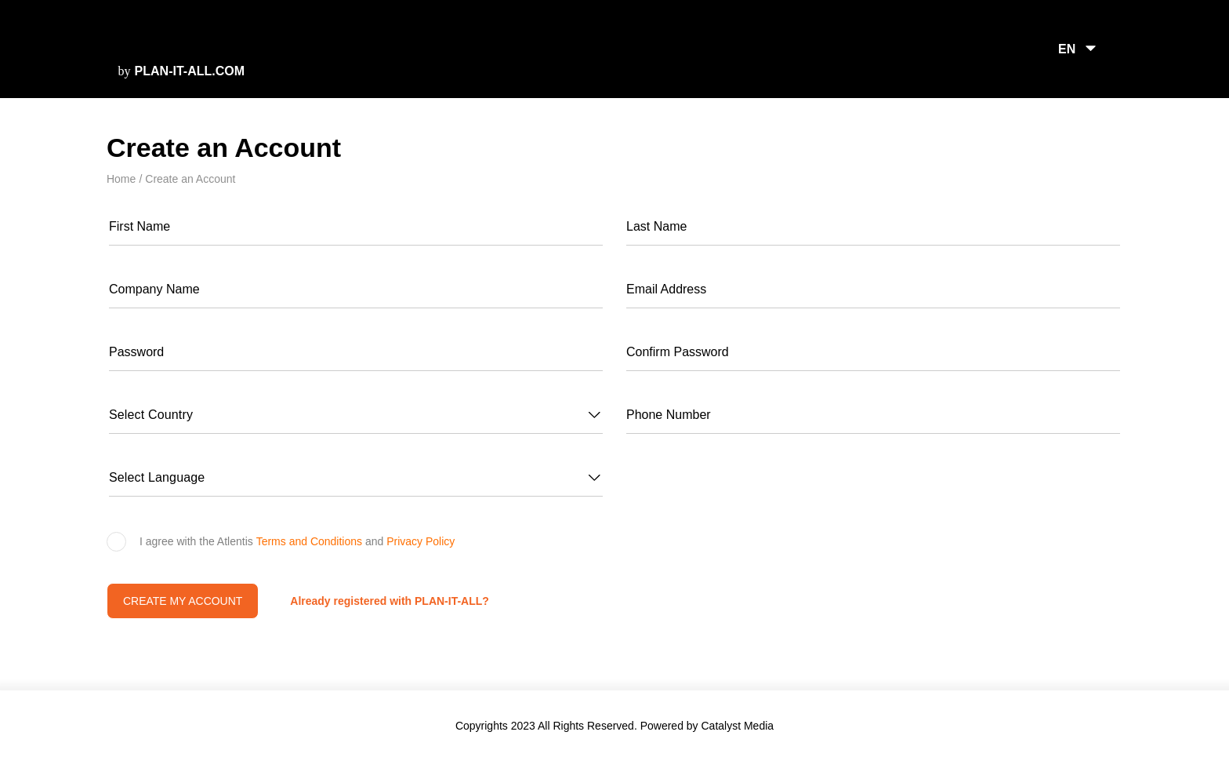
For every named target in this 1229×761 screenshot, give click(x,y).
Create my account (183, 601)
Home (121, 179)
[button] (356, 415)
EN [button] (1067, 49)
